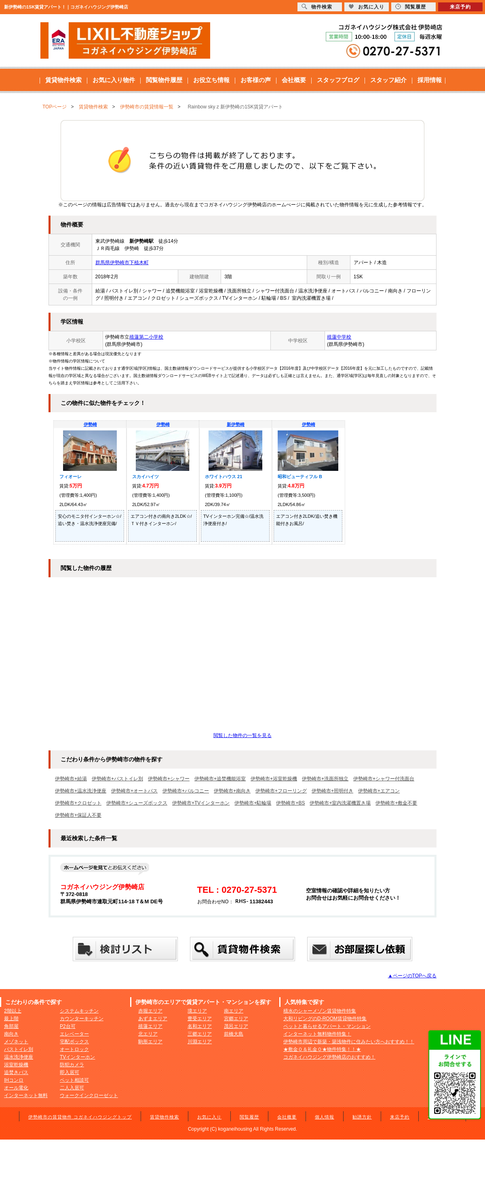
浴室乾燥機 (16, 1065)
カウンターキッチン (81, 1018)
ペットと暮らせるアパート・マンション (327, 1026)
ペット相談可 (74, 1080)
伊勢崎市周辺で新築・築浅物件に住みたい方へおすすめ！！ (348, 1041)
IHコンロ (13, 1080)
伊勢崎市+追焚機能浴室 (220, 779)
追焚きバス (16, 1072)
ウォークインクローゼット (89, 1095)
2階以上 (12, 1011)
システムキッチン (79, 1011)
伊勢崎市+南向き (232, 791)
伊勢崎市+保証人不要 (78, 815)
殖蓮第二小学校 (146, 337)
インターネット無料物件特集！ (317, 1034)
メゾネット (16, 1041)
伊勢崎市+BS (290, 803)
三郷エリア (200, 1034)
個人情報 (324, 1116)
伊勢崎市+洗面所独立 (325, 779)
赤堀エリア (150, 1011)
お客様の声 (255, 79)
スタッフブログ (338, 79)
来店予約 (399, 1116)
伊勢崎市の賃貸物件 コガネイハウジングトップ (80, 1116)
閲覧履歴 (249, 1116)
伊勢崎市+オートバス (134, 791)
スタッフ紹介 (388, 79)
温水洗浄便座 (18, 1057)
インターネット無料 (26, 1095)
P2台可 (68, 1026)
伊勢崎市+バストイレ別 (117, 779)
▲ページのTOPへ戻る (412, 976)
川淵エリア (200, 1041)
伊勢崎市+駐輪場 (252, 803)
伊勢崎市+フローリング (281, 791)
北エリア (148, 1034)
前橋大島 (233, 1034)
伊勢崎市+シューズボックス (136, 803)
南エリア (233, 1011)
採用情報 (430, 79)
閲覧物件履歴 (164, 79)
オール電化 (16, 1088)
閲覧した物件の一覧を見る (242, 735)
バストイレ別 (18, 1049)
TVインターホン (77, 1057)
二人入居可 (72, 1088)
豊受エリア (200, 1018)
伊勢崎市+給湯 (71, 779)
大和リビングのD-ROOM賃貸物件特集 (325, 1018)
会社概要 (294, 79)
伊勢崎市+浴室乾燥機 (274, 779)
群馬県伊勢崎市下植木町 (122, 262)
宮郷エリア (236, 1018)
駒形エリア (150, 1041)
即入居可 (69, 1072)
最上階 (11, 1018)
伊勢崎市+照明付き (332, 791)
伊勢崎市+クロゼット (78, 803)
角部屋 (11, 1026)
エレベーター (74, 1034)
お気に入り (209, 1116)
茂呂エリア (236, 1026)
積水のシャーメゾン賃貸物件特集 (319, 1011)
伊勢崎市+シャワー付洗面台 (383, 779)
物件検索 (317, 7)
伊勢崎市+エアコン (379, 791)
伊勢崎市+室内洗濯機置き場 (340, 803)
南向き (11, 1034)
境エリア (197, 1011)
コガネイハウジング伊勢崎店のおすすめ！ (329, 1057)
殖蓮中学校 (339, 337)
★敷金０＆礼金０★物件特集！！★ (322, 1049)
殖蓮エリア (150, 1026)
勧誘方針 (362, 1116)
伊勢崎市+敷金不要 (396, 803)
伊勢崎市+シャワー (169, 779)
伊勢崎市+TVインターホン (201, 803)
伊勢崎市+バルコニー (185, 791)
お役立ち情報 (211, 79)
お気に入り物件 (114, 79)
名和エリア (200, 1026)
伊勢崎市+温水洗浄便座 (80, 791)
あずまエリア (152, 1018)
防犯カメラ (72, 1065)
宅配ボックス (74, 1041)
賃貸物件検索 (63, 79)
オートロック (74, 1049)
